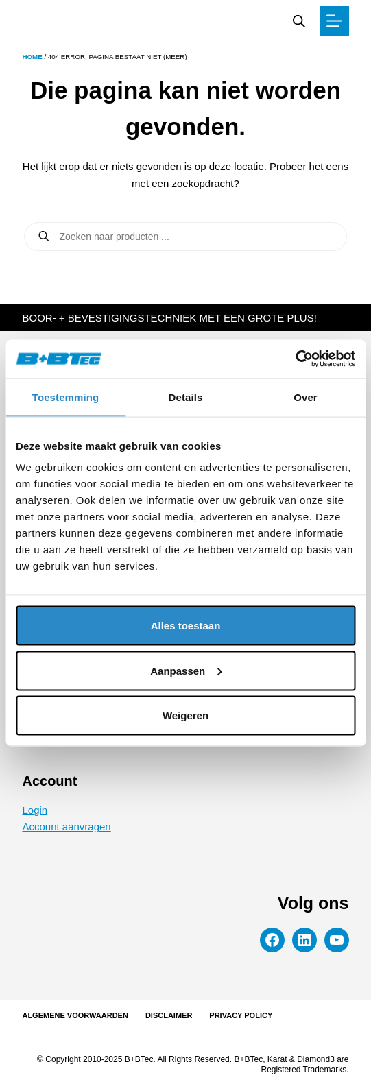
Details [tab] (186, 396)
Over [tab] (306, 396)
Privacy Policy (240, 1015)
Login (34, 810)
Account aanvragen (66, 826)
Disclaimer (168, 1015)
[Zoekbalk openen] (299, 21)
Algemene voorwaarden (75, 1015)
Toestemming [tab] (65, 396)
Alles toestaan (186, 625)
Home (32, 56)
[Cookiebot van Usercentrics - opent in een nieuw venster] (295, 359)
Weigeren (185, 715)
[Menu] (334, 21)
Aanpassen (186, 670)
